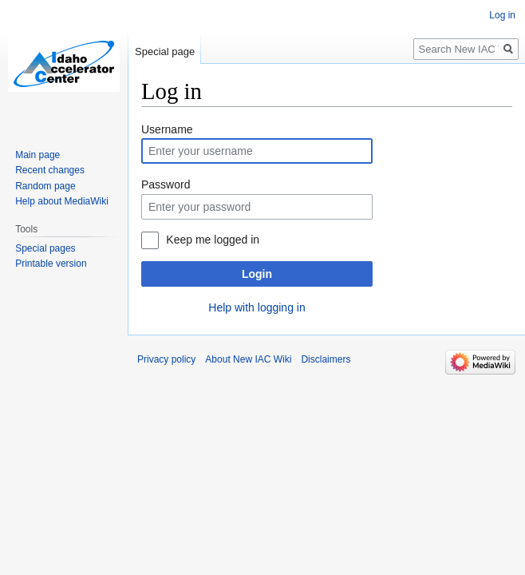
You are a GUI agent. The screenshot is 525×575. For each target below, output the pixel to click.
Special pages (45, 248)
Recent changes (50, 170)
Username (167, 129)
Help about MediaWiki (62, 201)
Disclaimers (325, 359)
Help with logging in (256, 307)
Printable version (50, 263)
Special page (165, 52)
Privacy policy (166, 359)
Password (165, 184)
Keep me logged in (212, 239)
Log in (502, 15)
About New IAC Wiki (248, 359)
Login (257, 274)
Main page (37, 155)
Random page (45, 186)
